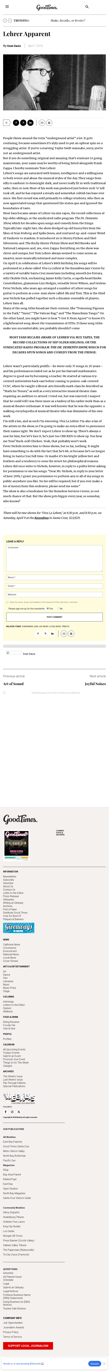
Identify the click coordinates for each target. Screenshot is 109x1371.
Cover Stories (10, 965)
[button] (87, 7)
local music (55, 626)
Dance (6, 979)
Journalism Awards (13, 1342)
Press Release (11, 895)
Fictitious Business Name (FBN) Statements (17, 1311)
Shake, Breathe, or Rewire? (68, 20)
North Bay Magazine (14, 1207)
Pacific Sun (9, 1175)
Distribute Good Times (15, 911)
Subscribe (8, 878)
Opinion (7, 1012)
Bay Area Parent (12, 1189)
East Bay (8, 1198)
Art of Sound (13, 683)
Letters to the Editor (14, 1009)
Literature (8, 985)
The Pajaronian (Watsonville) (18, 1264)
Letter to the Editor (13, 892)
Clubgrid (7, 1070)
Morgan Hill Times (12, 1250)
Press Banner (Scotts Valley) (18, 1255)
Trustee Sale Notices (14, 1323)
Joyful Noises (95, 683)
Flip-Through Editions (14, 1087)
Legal (6, 1298)
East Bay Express (12, 1156)
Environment (10, 955)
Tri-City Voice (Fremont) (16, 1269)
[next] (10, 21)
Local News (9, 962)
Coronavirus (9, 952)
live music (44, 626)
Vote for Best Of (12, 915)
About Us (8, 885)
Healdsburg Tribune (13, 1231)
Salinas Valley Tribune (15, 1259)
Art (4, 975)
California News (11, 948)
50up (6, 1184)
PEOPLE (7, 1038)
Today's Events (11, 1057)
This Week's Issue (12, 1080)
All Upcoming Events (14, 1053)
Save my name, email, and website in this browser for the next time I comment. (44, 602)
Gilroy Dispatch (11, 1226)
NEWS (6, 944)
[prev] (5, 21)
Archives (7, 905)
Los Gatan (8, 1245)
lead (36, 626)
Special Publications (14, 1090)
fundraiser (27, 626)
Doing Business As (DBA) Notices (16, 1318)
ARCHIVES (81, 832)
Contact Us (9, 888)
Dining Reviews (11, 1026)
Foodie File (9, 1029)
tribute (65, 626)
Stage (6, 995)
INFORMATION (10, 870)
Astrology (8, 1006)
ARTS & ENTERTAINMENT (16, 971)
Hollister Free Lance (14, 1236)
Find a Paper (10, 908)
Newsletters (9, 875)
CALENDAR (9, 1049)
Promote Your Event (14, 1063)
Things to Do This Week (16, 1066)
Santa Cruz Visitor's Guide (17, 1212)
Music (6, 988)
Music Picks (9, 992)
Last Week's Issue (13, 1084)
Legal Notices (10, 1305)
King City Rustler (12, 1241)
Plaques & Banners (13, 918)
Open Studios (10, 1203)
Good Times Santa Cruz (16, 1160)
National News (11, 958)
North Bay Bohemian (14, 1170)
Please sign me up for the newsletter (27, 608)
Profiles (7, 1043)
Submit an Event (12, 1060)
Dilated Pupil (9, 1193)
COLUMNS (8, 1001)
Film (5, 982)
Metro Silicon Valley (14, 1165)
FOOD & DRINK (10, 1021)
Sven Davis (14, 46)
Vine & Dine (9, 1032)
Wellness (8, 1015)
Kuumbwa (41, 518)
